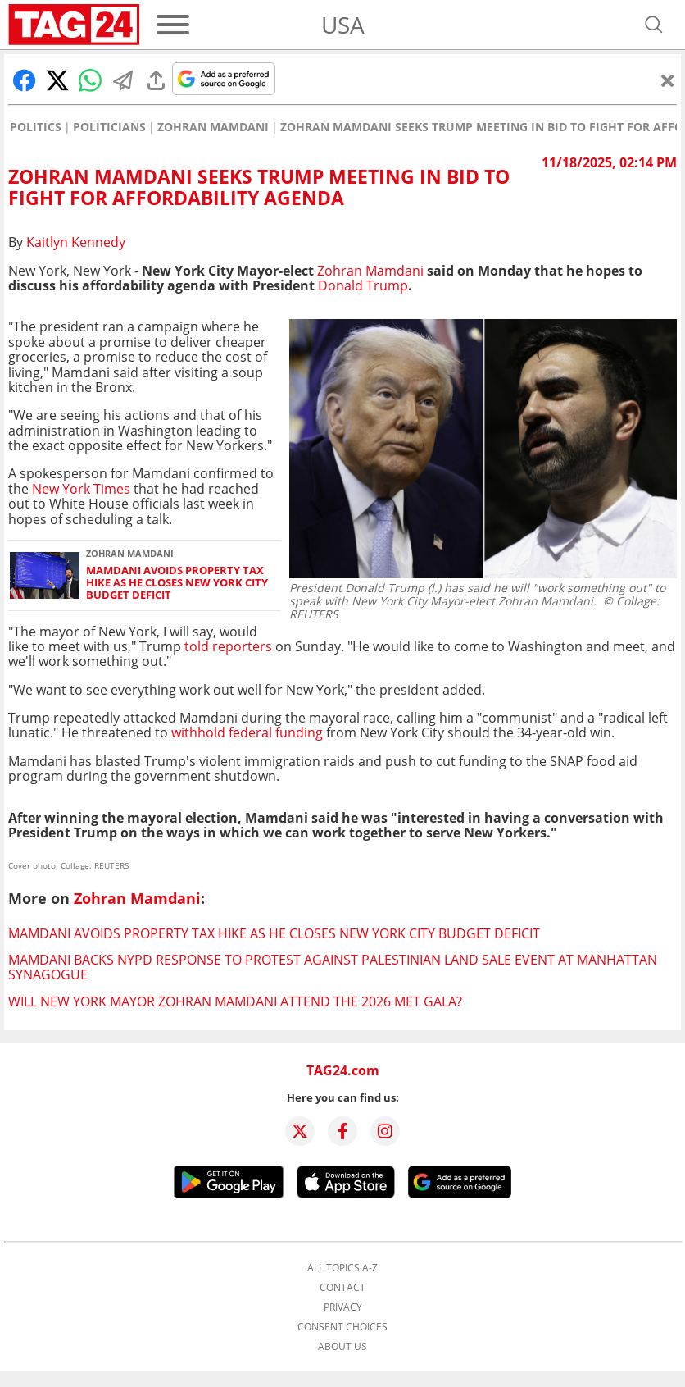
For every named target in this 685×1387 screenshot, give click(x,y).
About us (342, 1347)
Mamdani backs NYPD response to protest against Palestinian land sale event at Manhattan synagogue (332, 967)
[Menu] (173, 25)
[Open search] (654, 24)
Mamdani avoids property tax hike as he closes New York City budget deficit (177, 583)
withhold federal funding (247, 732)
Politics (35, 127)
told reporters (226, 646)
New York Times (81, 489)
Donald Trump (363, 285)
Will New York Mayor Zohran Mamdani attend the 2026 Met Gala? (235, 1001)
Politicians (109, 127)
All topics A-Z (342, 1268)
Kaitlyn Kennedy (75, 242)
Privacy (343, 1307)
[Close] (668, 80)
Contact (342, 1287)
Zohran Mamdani (213, 127)
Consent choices (342, 1327)
